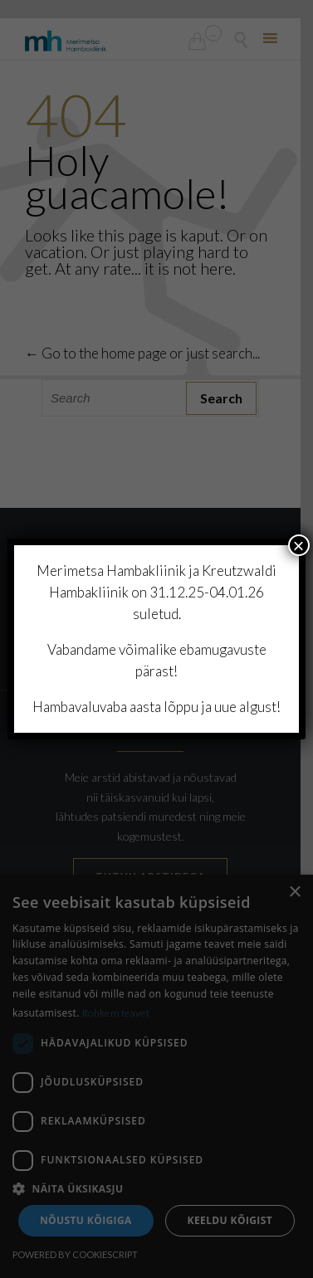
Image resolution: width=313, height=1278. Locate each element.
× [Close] (299, 545)
